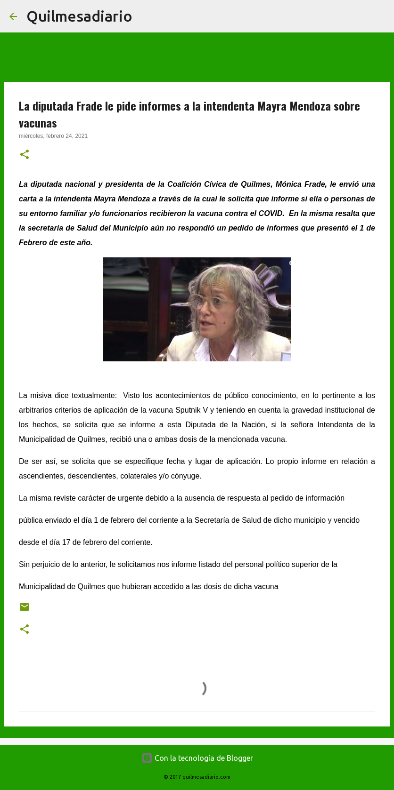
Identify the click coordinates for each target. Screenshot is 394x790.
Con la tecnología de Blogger (197, 758)
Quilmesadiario (79, 16)
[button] (24, 155)
